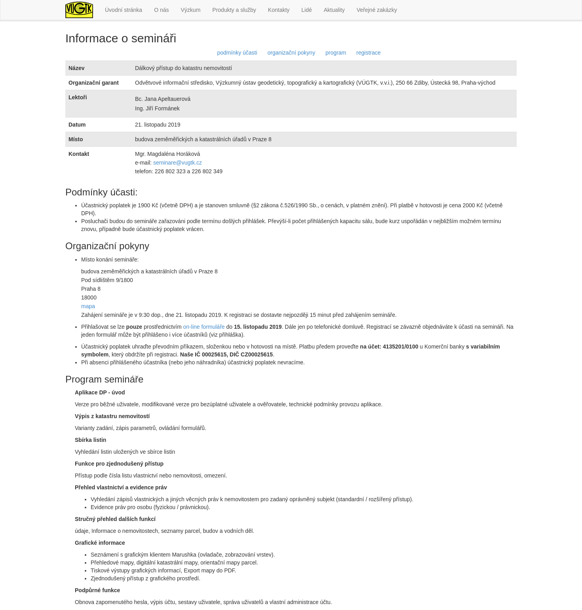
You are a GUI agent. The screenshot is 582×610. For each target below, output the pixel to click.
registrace (368, 52)
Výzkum (191, 10)
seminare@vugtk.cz (177, 162)
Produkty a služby (234, 10)
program (335, 52)
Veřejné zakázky (377, 10)
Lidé (306, 10)
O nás (161, 10)
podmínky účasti (237, 52)
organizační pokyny (292, 52)
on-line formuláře (204, 327)
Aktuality (334, 10)
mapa (88, 306)
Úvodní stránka (123, 10)
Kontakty (278, 10)
